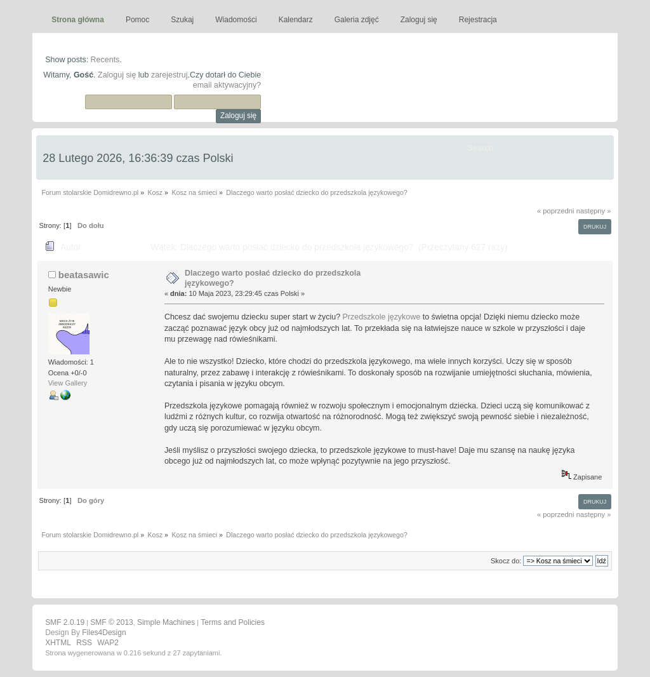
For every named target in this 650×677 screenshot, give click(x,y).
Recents (105, 59)
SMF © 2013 (111, 622)
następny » (593, 211)
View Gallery (68, 383)
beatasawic (83, 274)
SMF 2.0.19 (64, 622)
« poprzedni (555, 211)
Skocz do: (506, 561)
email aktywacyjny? (227, 85)
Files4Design (104, 632)
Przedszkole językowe (382, 316)
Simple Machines (166, 622)
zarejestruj (169, 74)
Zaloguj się (117, 74)
